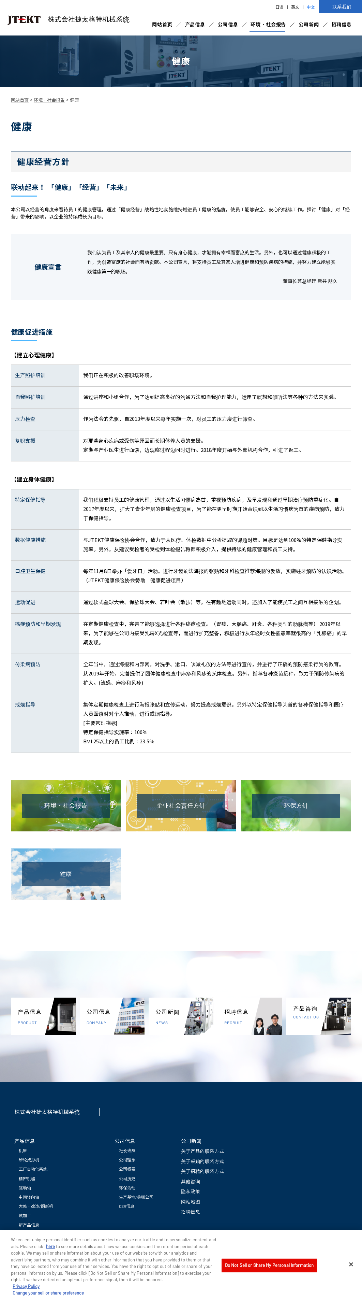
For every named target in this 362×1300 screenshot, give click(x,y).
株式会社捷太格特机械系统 (66, 19)
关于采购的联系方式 (202, 1161)
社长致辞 (127, 1150)
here (50, 1250)
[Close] (351, 1268)
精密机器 (27, 1178)
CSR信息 (126, 1206)
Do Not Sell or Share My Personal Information (269, 1269)
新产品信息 (29, 1225)
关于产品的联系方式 (202, 1151)
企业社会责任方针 (181, 805)
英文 (295, 6)
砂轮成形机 (29, 1159)
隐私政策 (190, 1191)
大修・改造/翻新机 (36, 1206)
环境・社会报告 (268, 24)
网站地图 (190, 1201)
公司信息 (228, 24)
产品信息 (195, 24)
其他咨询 (190, 1181)
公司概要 (127, 1169)
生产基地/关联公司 (136, 1197)
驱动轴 (25, 1187)
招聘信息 (342, 24)
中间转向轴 (29, 1197)
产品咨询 (322, 1012)
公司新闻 (309, 24)
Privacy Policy (26, 1290)
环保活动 (127, 1187)
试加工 (25, 1215)
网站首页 (162, 24)
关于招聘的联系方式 (202, 1171)
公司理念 (127, 1159)
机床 (23, 1150)
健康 (66, 873)
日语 (279, 6)
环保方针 (296, 805)
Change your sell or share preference (48, 1297)
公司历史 (127, 1178)
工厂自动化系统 (33, 1169)
